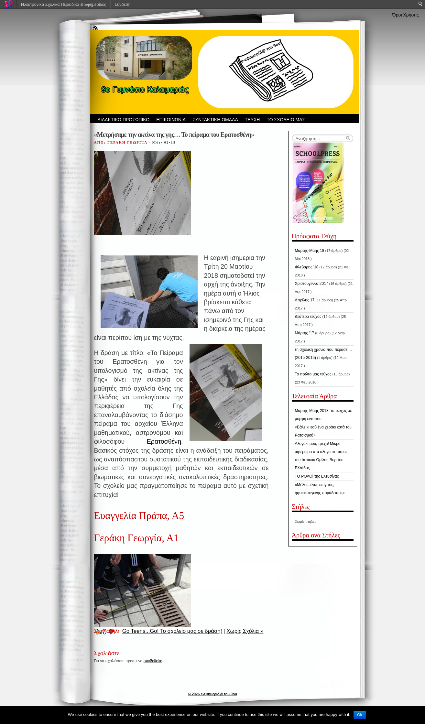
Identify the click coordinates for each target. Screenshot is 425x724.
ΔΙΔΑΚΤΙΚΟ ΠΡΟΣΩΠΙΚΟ (124, 119)
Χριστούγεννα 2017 (311, 283)
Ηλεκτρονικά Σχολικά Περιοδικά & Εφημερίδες (63, 4)
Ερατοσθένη (164, 441)
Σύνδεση (122, 4)
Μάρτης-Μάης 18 (309, 250)
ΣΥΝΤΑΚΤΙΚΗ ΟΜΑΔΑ (215, 119)
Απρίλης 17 (305, 300)
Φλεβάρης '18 (307, 267)
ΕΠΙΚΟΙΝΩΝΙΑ (171, 119)
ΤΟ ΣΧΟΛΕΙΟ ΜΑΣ (286, 119)
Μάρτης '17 (304, 333)
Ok (359, 715)
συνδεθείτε (153, 661)
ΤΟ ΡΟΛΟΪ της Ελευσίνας (317, 476)
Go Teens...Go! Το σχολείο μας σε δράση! (172, 631)
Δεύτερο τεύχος (308, 316)
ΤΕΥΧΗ (252, 119)
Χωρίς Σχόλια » (244, 631)
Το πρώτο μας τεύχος (313, 374)
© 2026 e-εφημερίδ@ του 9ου (212, 694)
